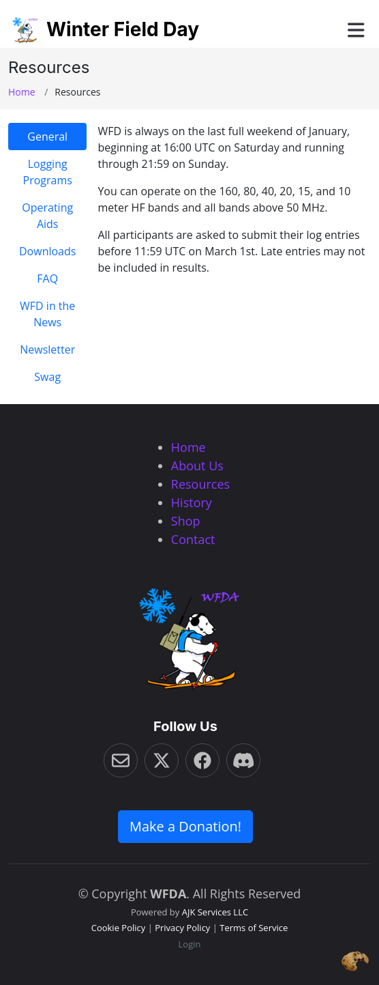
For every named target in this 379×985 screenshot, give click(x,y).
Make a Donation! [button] (185, 826)
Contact (193, 539)
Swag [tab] (47, 376)
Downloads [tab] (47, 251)
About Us (197, 465)
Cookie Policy (118, 928)
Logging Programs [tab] (47, 172)
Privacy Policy (182, 928)
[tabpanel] (234, 199)
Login (190, 944)
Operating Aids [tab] (47, 215)
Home (21, 91)
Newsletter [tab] (47, 349)
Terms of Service (253, 928)
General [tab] (47, 136)
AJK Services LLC (215, 912)
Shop (185, 521)
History (191, 502)
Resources (200, 484)
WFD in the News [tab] (47, 314)
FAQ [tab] (47, 278)
